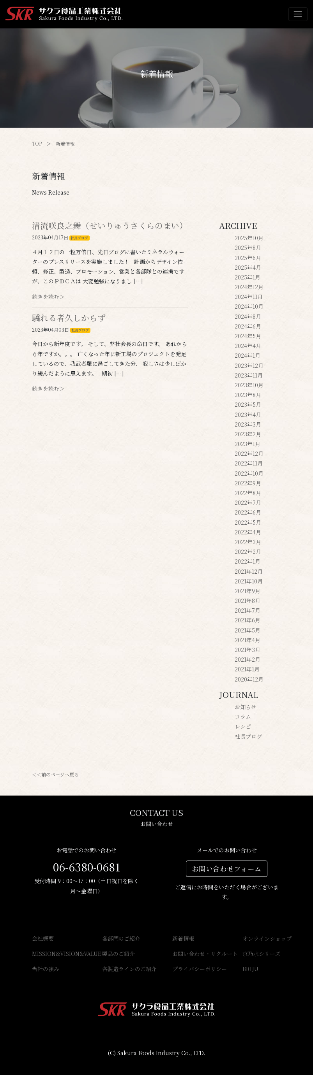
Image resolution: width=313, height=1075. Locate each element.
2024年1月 (247, 355)
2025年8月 (248, 247)
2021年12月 (249, 571)
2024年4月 (248, 346)
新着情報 (65, 143)
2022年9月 (248, 483)
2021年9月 (247, 591)
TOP (37, 143)
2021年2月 (247, 659)
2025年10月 (249, 238)
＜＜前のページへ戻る (55, 774)
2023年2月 (248, 434)
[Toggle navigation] (298, 14)
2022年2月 (248, 551)
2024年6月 (248, 326)
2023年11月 (249, 375)
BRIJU (250, 969)
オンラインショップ (261, 938)
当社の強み (45, 969)
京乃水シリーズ (261, 953)
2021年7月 (247, 610)
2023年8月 (248, 395)
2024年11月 (249, 296)
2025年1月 (247, 277)
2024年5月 (248, 336)
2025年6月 (248, 258)
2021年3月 (247, 649)
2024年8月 (248, 316)
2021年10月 (249, 581)
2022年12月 (249, 453)
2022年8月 (248, 493)
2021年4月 (247, 640)
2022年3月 (248, 542)
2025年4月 (248, 267)
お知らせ (245, 707)
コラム (243, 716)
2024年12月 (249, 287)
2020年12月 (249, 679)
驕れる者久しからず (69, 317)
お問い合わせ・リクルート (191, 953)
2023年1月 (247, 444)
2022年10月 (249, 473)
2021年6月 (247, 620)
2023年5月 (248, 404)
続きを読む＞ (48, 296)
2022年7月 (248, 502)
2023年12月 (249, 365)
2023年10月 (249, 385)
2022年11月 (249, 463)
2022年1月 (247, 561)
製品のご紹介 (118, 953)
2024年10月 (249, 306)
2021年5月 (247, 630)
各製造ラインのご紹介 (121, 969)
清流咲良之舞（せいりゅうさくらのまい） (109, 225)
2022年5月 (248, 522)
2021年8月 (247, 600)
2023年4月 (248, 414)
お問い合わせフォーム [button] (227, 868)
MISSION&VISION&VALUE (51, 953)
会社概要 (43, 938)
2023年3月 (248, 424)
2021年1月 (247, 669)
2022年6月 (248, 512)
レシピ (243, 726)
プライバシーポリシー (191, 969)
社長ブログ (79, 238)
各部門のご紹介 (121, 938)
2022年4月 (248, 532)
